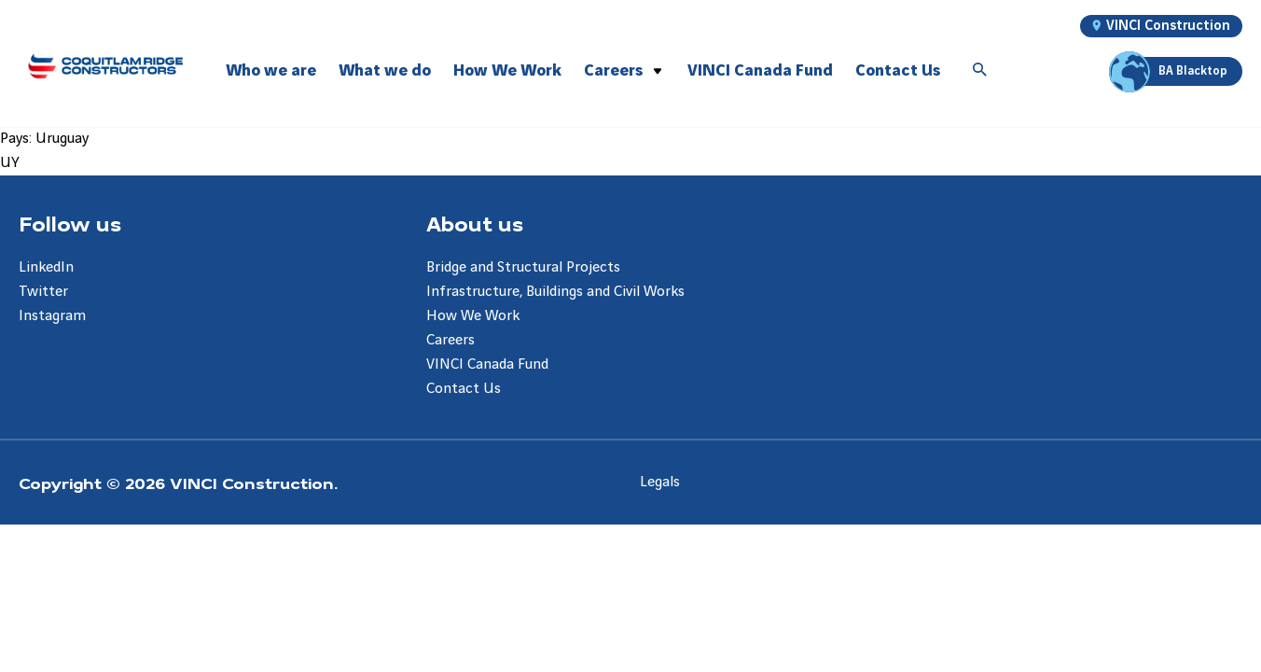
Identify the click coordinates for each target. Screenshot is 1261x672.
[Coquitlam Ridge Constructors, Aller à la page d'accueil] (105, 66)
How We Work (507, 70)
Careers (613, 70)
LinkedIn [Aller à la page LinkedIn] (46, 267)
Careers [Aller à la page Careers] (450, 340)
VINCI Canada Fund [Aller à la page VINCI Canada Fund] (487, 364)
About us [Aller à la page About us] (474, 223)
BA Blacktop (1171, 71)
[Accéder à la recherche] (980, 71)
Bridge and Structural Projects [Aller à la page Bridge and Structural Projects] (523, 267)
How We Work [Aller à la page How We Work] (473, 316)
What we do (385, 70)
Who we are (271, 70)
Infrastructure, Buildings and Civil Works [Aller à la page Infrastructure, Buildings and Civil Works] (555, 292)
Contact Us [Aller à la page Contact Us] (463, 389)
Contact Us (897, 70)
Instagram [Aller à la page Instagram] (52, 316)
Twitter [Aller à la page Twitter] (43, 292)
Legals (660, 482)
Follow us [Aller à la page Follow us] (70, 223)
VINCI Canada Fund (760, 70)
